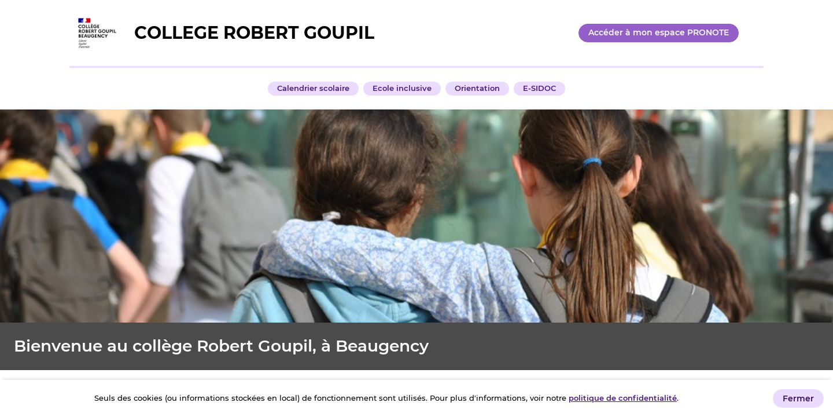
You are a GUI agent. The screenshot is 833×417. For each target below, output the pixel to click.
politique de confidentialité (623, 398)
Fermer (798, 398)
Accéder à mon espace (658, 32)
